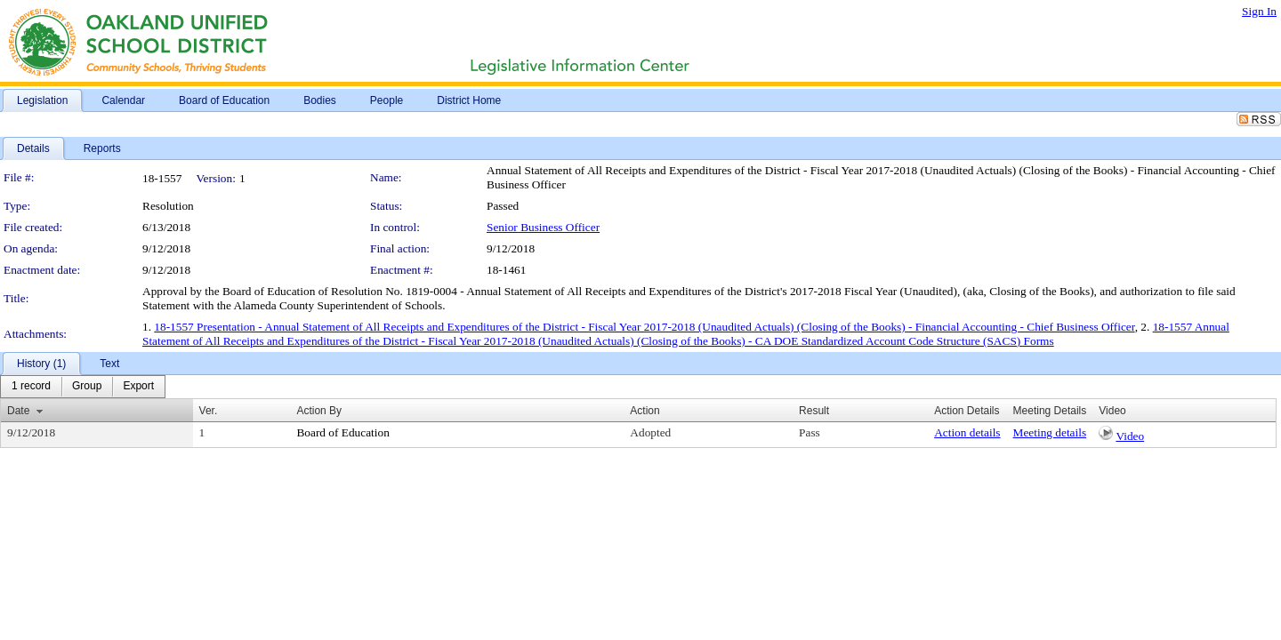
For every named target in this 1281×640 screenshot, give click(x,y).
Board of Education (342, 432)
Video (1130, 436)
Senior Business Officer (543, 227)
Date (18, 410)
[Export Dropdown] (138, 386)
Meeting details (1050, 432)
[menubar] (82, 386)
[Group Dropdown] (86, 386)
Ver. (208, 410)
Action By (319, 410)
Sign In (1259, 11)
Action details (967, 432)
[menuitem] (31, 386)
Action (644, 410)
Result (814, 410)
